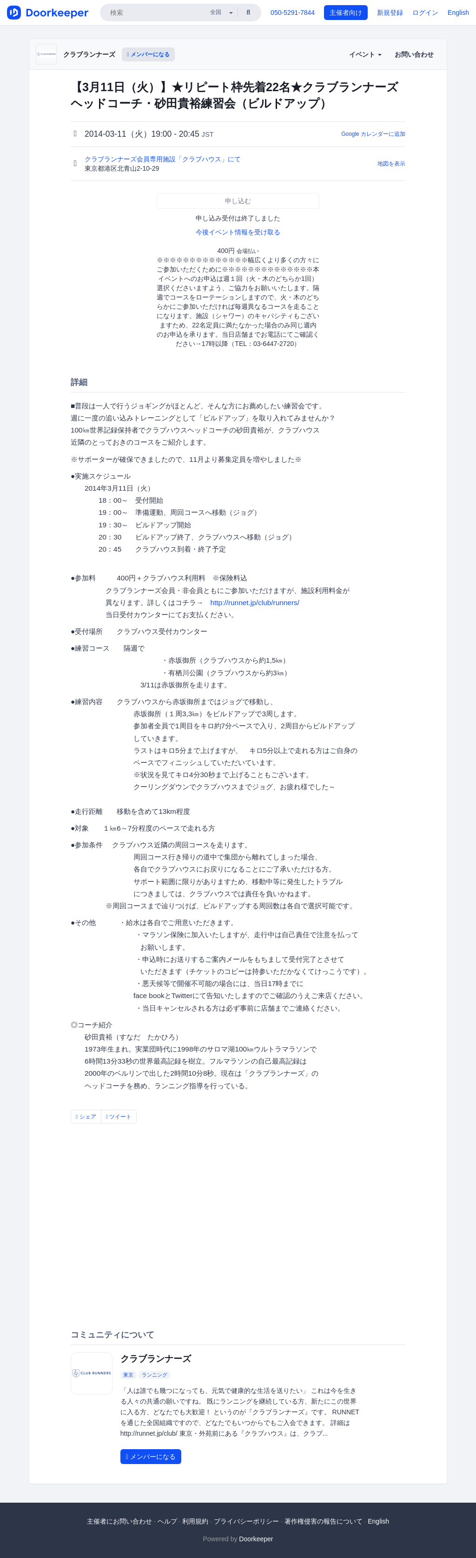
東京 (128, 1375)
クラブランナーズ (89, 54)
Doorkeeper (256, 1539)
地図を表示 (391, 163)
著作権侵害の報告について (323, 1521)
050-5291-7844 (293, 12)
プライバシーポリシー (246, 1521)
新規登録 (390, 12)
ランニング (154, 1375)
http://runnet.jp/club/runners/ (254, 602)
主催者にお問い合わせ (119, 1521)
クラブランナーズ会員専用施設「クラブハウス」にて (164, 159)
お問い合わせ (414, 54)
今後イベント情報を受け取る (238, 232)
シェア (86, 1116)
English (458, 12)
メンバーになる (148, 54)
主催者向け (346, 12)
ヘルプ (167, 1521)
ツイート (119, 1116)
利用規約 (195, 1521)
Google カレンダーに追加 (373, 134)
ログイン (425, 12)
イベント (365, 54)
